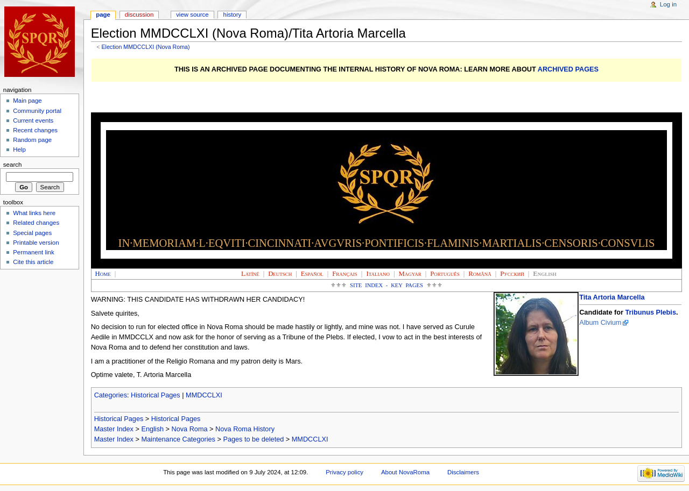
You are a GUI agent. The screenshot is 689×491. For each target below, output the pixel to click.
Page (103, 14)
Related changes (36, 222)
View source (192, 14)
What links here (34, 213)
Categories (110, 395)
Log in (668, 4)
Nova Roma (190, 429)
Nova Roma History (245, 429)
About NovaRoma (405, 472)
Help (19, 149)
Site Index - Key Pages (386, 285)
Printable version (36, 242)
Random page (32, 140)
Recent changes (35, 130)
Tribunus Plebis (650, 312)
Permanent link (33, 252)
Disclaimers (463, 472)
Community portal (37, 111)
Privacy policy (344, 472)
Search (12, 164)
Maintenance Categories (178, 439)
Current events (33, 120)
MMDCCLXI (204, 395)
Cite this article (33, 262)
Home (103, 273)
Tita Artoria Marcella (611, 297)
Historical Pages (155, 395)
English (152, 429)
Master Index (113, 429)
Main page (27, 100)
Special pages (32, 233)
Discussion (139, 14)
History (232, 14)
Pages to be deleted (253, 439)
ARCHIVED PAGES (568, 69)
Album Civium (600, 322)
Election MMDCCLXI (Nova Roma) (145, 47)
